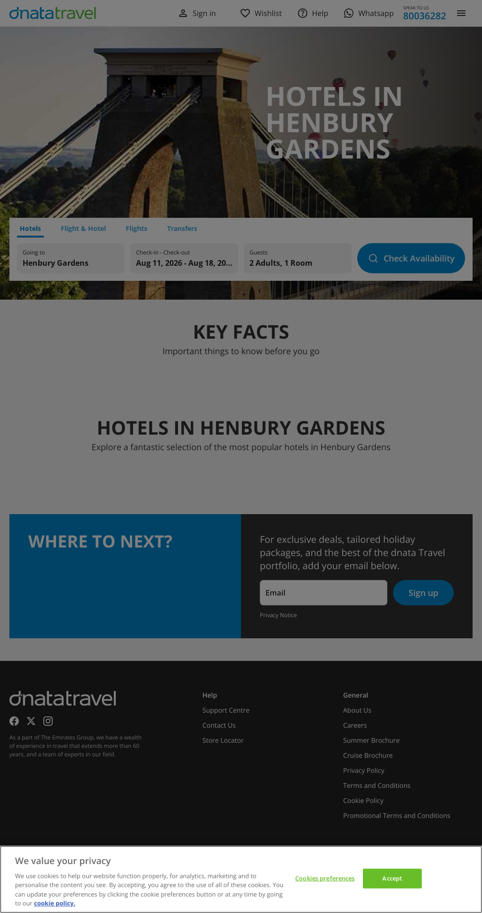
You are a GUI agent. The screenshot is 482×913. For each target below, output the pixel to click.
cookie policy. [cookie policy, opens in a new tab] (54, 903)
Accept (392, 878)
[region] (241, 879)
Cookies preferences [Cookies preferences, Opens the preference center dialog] (324, 878)
